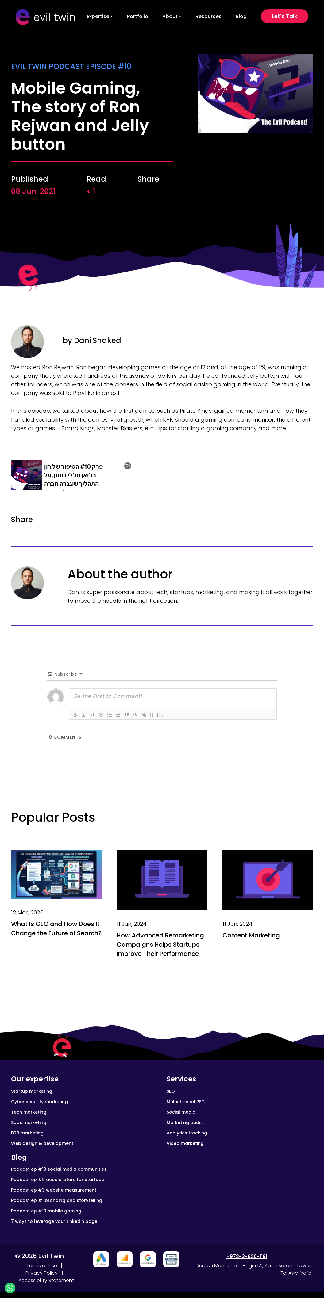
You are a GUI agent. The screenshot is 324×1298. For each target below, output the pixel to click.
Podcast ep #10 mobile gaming (46, 1211)
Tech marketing (28, 1112)
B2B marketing (27, 1133)
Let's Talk (284, 16)
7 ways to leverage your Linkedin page (54, 1221)
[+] (160, 714)
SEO (171, 1091)
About (170, 16)
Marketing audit (184, 1122)
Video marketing (185, 1143)
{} (152, 714)
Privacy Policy (41, 1273)
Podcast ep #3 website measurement (53, 1190)
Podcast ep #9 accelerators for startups (57, 1179)
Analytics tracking (187, 1133)
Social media (181, 1112)
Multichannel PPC (186, 1102)
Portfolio (137, 16)
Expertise (98, 16)
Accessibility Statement (46, 1280)
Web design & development (42, 1143)
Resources (208, 16)
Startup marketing (31, 1091)
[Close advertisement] (101, 1259)
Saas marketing (28, 1122)
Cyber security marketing (39, 1102)
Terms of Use (41, 1265)
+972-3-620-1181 (246, 1256)
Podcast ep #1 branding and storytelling (56, 1200)
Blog (241, 16)
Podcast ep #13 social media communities (58, 1169)
